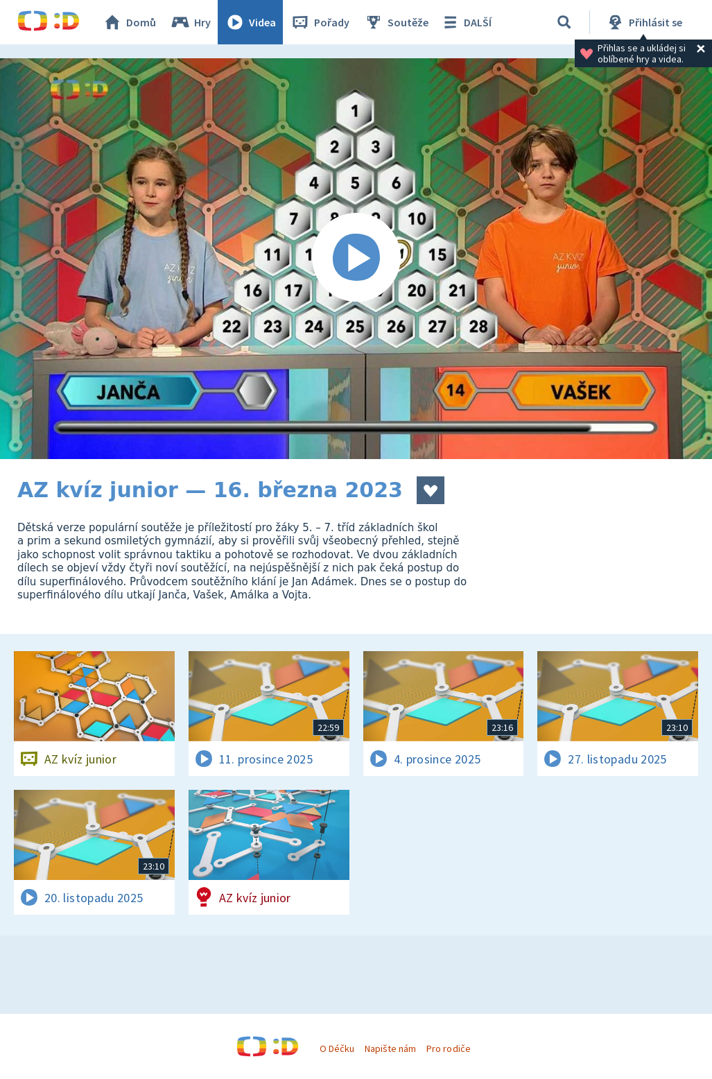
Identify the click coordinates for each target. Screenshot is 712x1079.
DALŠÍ (466, 22)
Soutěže (395, 22)
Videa (250, 22)
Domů (129, 22)
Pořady (319, 22)
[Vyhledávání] (564, 22)
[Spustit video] (356, 258)
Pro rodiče (448, 1048)
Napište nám (390, 1048)
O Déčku (337, 1048)
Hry (190, 22)
